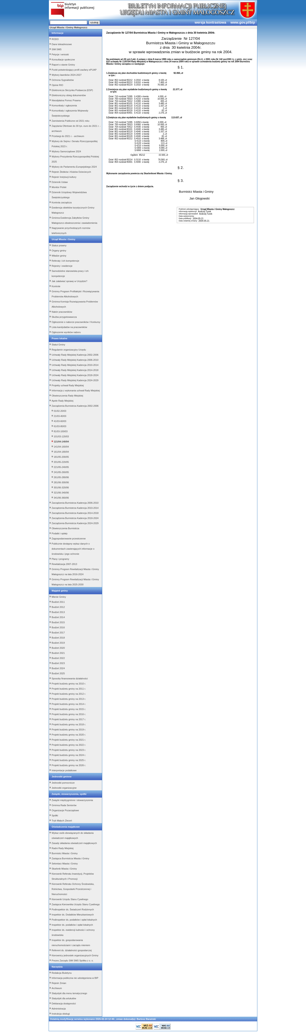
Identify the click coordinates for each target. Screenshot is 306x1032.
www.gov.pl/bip (242, 22)
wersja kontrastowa (210, 22)
